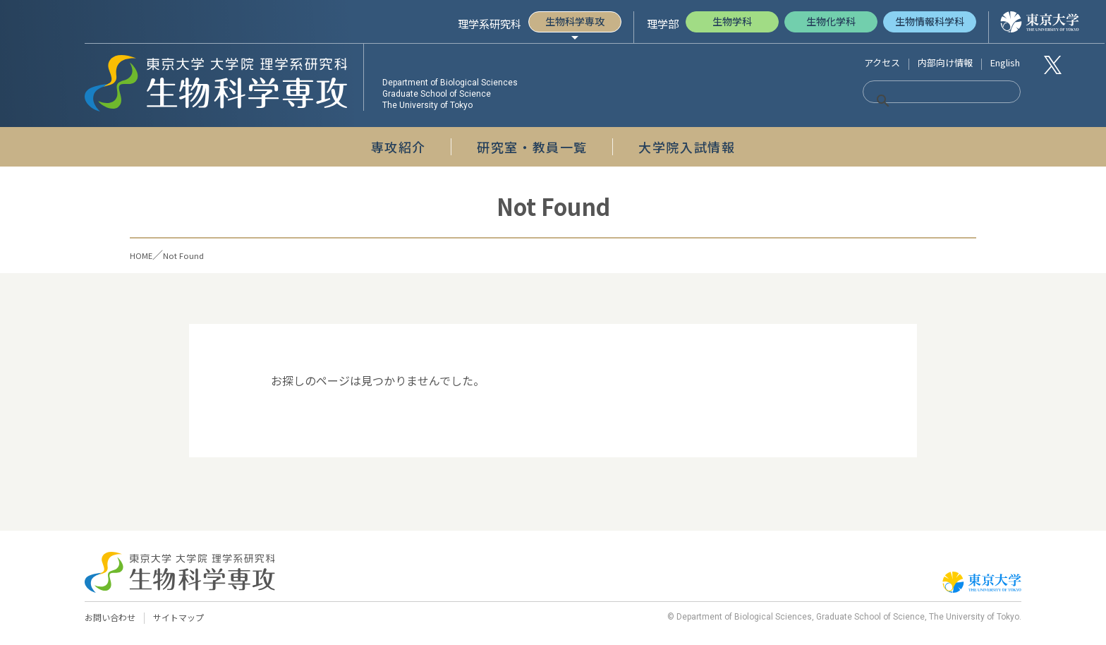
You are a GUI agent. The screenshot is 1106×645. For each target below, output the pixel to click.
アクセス (882, 62)
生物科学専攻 (574, 21)
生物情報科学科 (929, 21)
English (1005, 62)
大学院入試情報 (686, 147)
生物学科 (732, 21)
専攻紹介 (398, 147)
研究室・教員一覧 (532, 147)
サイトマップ (184, 617)
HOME (146, 254)
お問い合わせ (112, 617)
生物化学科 (831, 21)
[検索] (924, 101)
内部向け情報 (945, 62)
